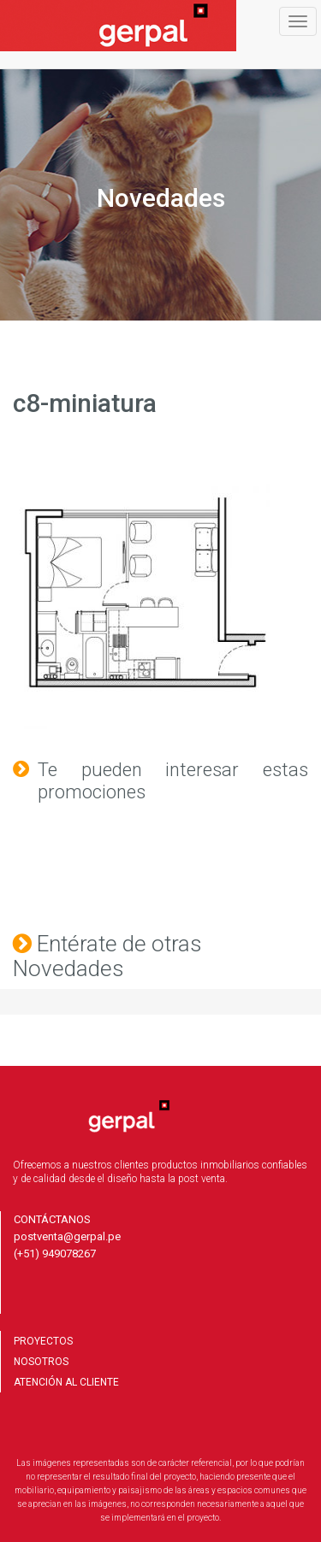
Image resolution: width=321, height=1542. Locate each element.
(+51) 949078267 (55, 1253)
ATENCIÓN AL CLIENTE (66, 1382)
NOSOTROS (41, 1362)
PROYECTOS (43, 1341)
